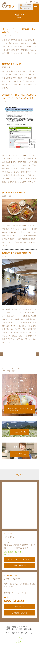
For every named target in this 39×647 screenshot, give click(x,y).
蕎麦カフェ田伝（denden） (22, 633)
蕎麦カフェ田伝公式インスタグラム (37, 2)
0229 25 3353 (19, 599)
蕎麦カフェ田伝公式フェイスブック (34, 2)
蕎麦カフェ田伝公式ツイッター (31, 2)
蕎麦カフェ (8, 5)
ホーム (26, 2)
